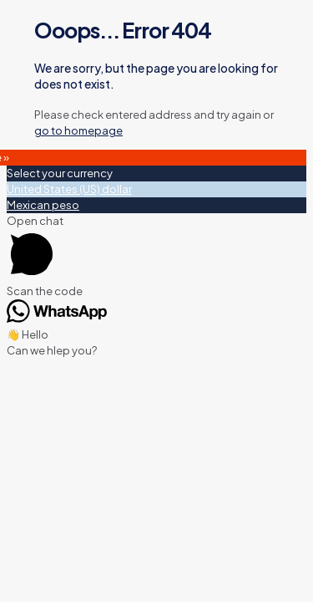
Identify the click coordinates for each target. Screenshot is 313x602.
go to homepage (78, 130)
